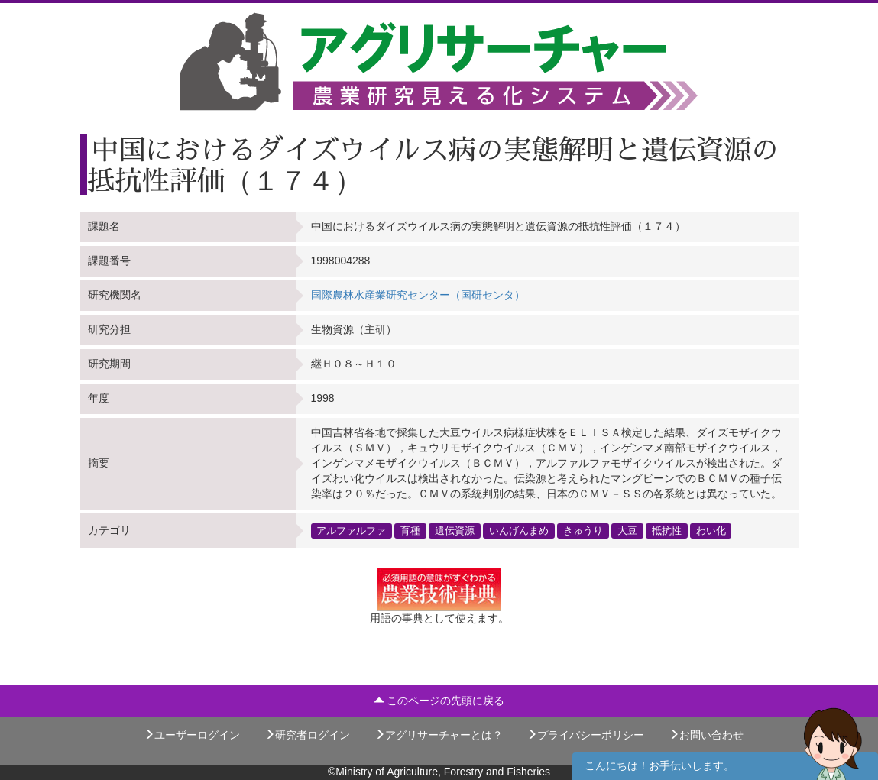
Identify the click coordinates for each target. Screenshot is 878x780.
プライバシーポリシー (585, 735)
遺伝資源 (455, 530)
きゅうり (583, 530)
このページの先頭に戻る (439, 700)
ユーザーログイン (192, 735)
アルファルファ (351, 530)
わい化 (711, 530)
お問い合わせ (706, 735)
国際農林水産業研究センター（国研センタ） (418, 295)
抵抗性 (667, 530)
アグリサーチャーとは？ (438, 735)
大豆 (627, 530)
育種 (410, 530)
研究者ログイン (307, 735)
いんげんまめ (519, 530)
